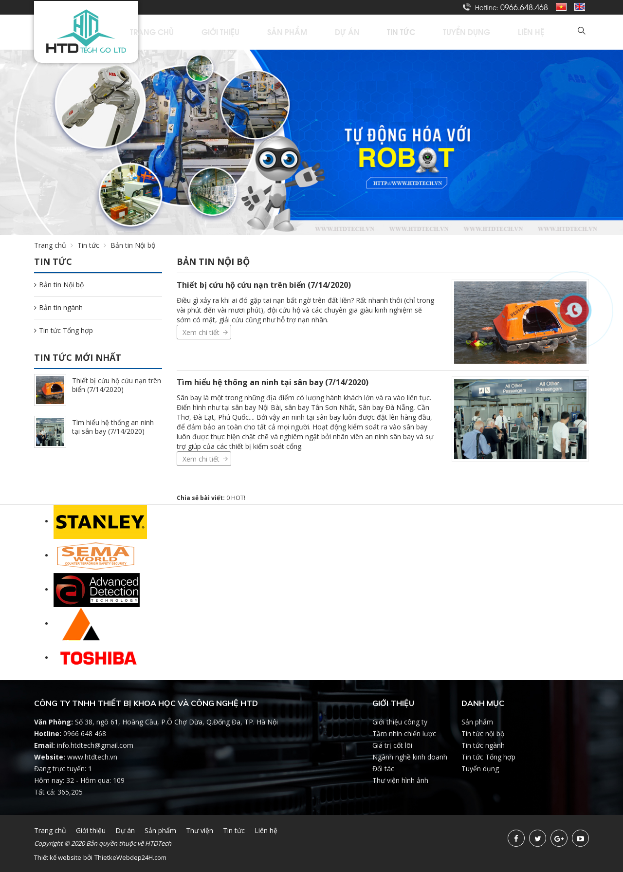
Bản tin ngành (58, 307)
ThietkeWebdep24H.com (130, 857)
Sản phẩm (347, 32)
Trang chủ (236, 32)
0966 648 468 (84, 733)
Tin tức (437, 32)
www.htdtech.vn (92, 756)
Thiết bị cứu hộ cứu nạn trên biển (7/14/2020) (264, 284)
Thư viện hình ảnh (400, 780)
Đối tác (383, 768)
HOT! (238, 498)
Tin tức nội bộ (482, 733)
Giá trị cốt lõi (392, 745)
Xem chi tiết (201, 332)
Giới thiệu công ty (399, 721)
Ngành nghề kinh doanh (409, 756)
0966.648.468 (524, 7)
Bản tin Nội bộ (59, 284)
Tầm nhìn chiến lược (404, 733)
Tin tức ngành (483, 745)
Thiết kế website (57, 857)
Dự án (395, 32)
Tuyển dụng (491, 32)
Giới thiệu (293, 32)
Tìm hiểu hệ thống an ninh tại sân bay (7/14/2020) (272, 382)
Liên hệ (542, 32)
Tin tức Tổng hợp (63, 330)
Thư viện (199, 830)
